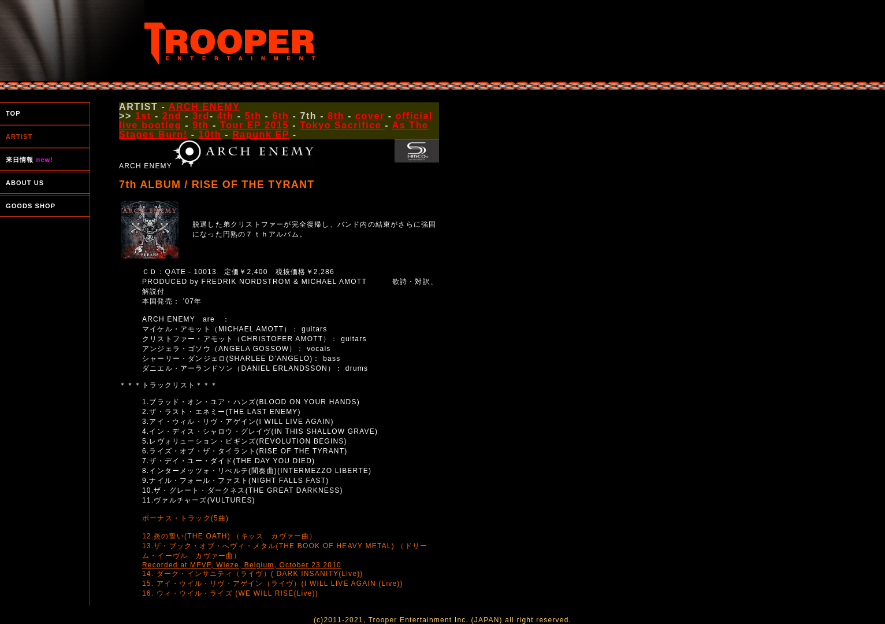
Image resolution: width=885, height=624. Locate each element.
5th (253, 116)
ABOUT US (25, 182)
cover (370, 116)
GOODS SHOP (30, 205)
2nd (171, 116)
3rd (199, 116)
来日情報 (29, 159)
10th (210, 134)
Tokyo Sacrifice (342, 125)
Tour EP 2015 (254, 125)
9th (200, 125)
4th (225, 116)
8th (336, 116)
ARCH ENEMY (204, 107)
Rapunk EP (260, 134)
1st (143, 116)
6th (281, 116)
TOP (13, 113)
